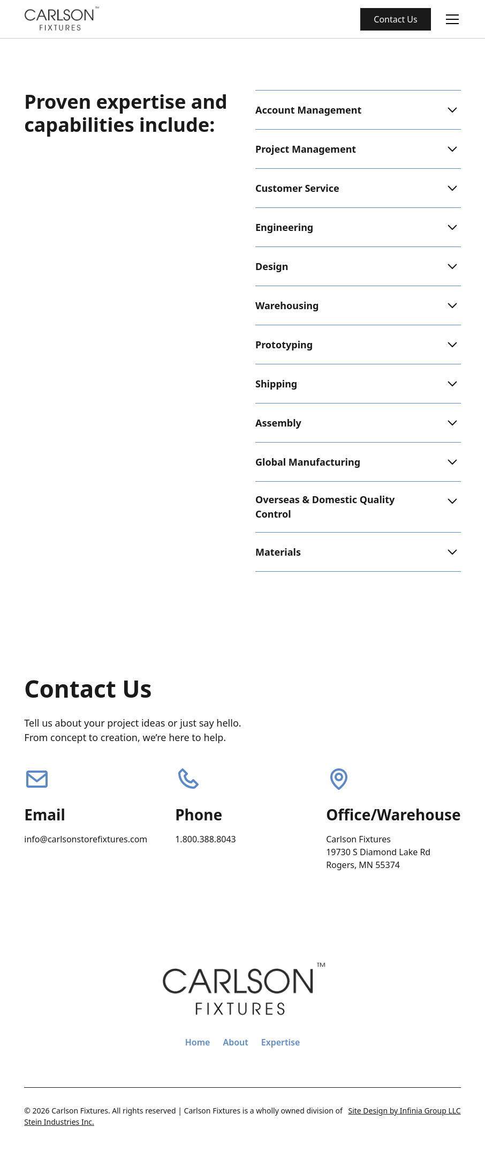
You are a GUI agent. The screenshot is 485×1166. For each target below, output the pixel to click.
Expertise (280, 1042)
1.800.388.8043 (205, 839)
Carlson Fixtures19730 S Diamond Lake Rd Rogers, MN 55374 (379, 852)
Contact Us (395, 19)
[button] (450, 19)
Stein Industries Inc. (59, 1122)
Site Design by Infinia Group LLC (404, 1110)
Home (197, 1042)
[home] (62, 19)
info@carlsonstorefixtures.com (85, 839)
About (235, 1042)
